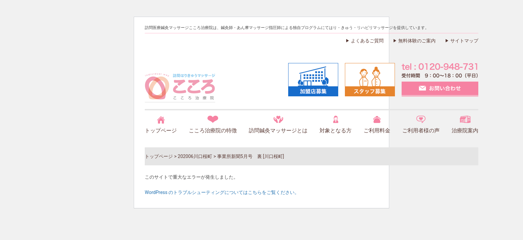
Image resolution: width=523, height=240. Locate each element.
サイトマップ (464, 40)
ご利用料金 (377, 130)
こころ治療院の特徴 (213, 130)
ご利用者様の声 (421, 130)
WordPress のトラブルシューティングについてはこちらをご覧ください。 (222, 192)
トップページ (161, 130)
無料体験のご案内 (417, 40)
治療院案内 (465, 130)
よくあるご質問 (367, 40)
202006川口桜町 (195, 156)
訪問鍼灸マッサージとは (278, 130)
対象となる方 (336, 130)
